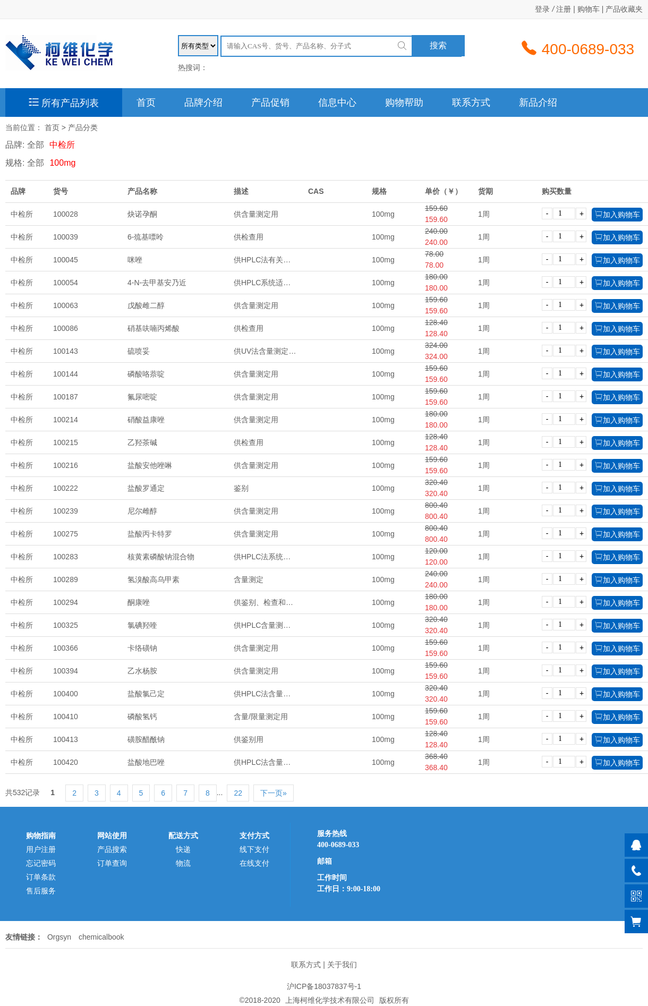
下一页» (273, 793)
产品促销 (270, 102)
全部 (35, 144)
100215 (65, 442)
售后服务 (41, 890)
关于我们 (342, 964)
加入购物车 (617, 214)
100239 (65, 511)
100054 (65, 282)
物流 (183, 863)
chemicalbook (101, 937)
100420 (65, 762)
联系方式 (471, 102)
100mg (62, 162)
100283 (65, 556)
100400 (65, 693)
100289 (65, 579)
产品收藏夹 (624, 9)
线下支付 (254, 849)
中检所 (62, 144)
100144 (65, 374)
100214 (65, 419)
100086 (65, 328)
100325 (65, 625)
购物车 (588, 9)
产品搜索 (112, 849)
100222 (65, 488)
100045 (65, 259)
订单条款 (41, 877)
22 (238, 793)
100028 (65, 214)
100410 (65, 716)
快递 (183, 849)
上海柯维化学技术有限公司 (329, 1000)
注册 (563, 9)
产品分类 (83, 127)
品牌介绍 (203, 102)
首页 (146, 102)
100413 (65, 739)
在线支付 (254, 863)
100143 (65, 351)
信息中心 (337, 102)
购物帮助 (404, 102)
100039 (65, 237)
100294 (65, 602)
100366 (65, 648)
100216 (65, 465)
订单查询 (112, 863)
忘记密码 (41, 863)
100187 (65, 397)
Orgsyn (59, 937)
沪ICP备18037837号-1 (324, 986)
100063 (65, 305)
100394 (65, 671)
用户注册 (41, 849)
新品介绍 (538, 102)
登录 (542, 9)
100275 (65, 534)
